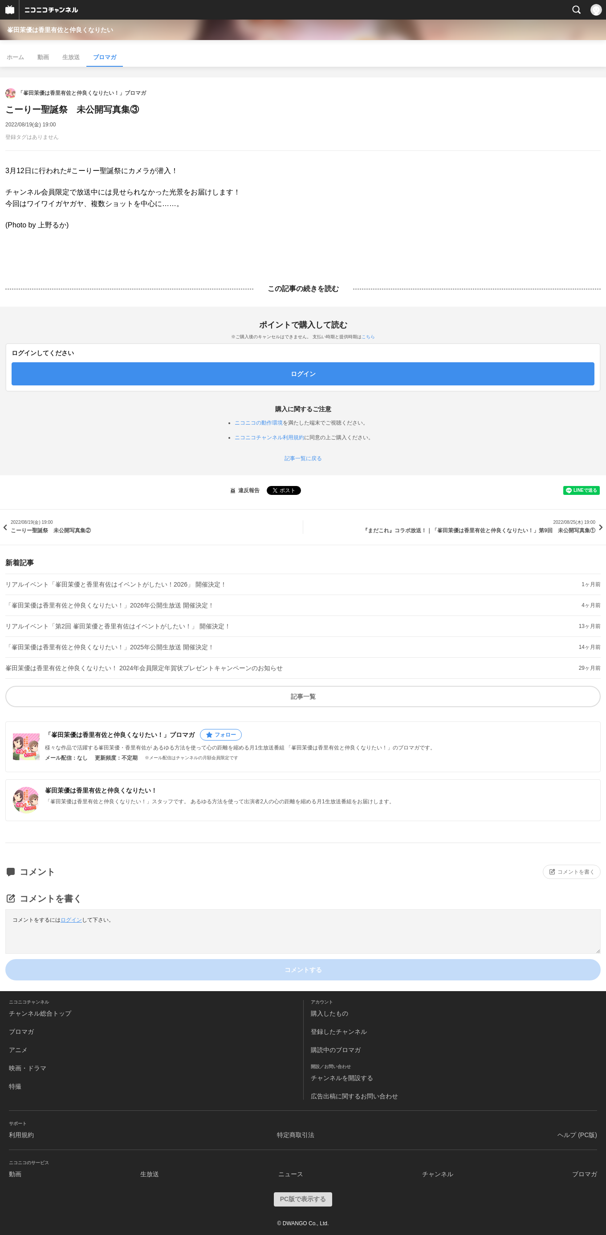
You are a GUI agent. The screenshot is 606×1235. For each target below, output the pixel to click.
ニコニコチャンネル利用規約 (269, 437)
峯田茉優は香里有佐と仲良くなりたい (60, 29)
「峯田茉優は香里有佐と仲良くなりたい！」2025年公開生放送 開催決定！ (109, 647)
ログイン (71, 920)
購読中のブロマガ (336, 1049)
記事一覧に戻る (303, 458)
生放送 (71, 57)
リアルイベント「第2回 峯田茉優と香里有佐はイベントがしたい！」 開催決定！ (118, 626)
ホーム (15, 57)
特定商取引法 (295, 1134)
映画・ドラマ (27, 1068)
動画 (43, 57)
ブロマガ (104, 57)
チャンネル (437, 1174)
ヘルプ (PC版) (577, 1134)
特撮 (15, 1086)
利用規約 (21, 1134)
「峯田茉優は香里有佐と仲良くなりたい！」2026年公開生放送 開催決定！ (109, 605)
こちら (368, 336)
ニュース (290, 1174)
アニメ (18, 1049)
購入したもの (329, 1013)
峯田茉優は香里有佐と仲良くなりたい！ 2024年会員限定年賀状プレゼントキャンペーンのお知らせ (144, 668)
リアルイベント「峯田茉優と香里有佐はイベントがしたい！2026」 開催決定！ (116, 584)
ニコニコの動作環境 (259, 423)
